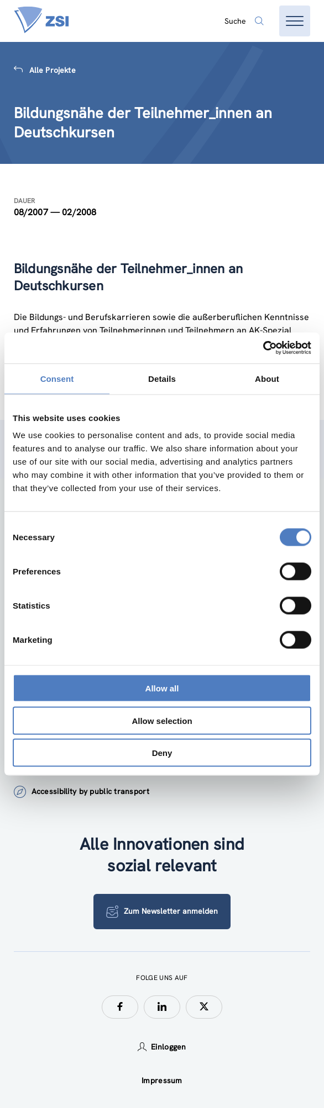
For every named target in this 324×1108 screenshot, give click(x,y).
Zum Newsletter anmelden (162, 911)
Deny (162, 753)
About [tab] (267, 378)
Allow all (162, 688)
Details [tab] (162, 378)
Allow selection (162, 720)
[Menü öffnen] (294, 21)
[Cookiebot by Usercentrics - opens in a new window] (263, 348)
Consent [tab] (57, 378)
